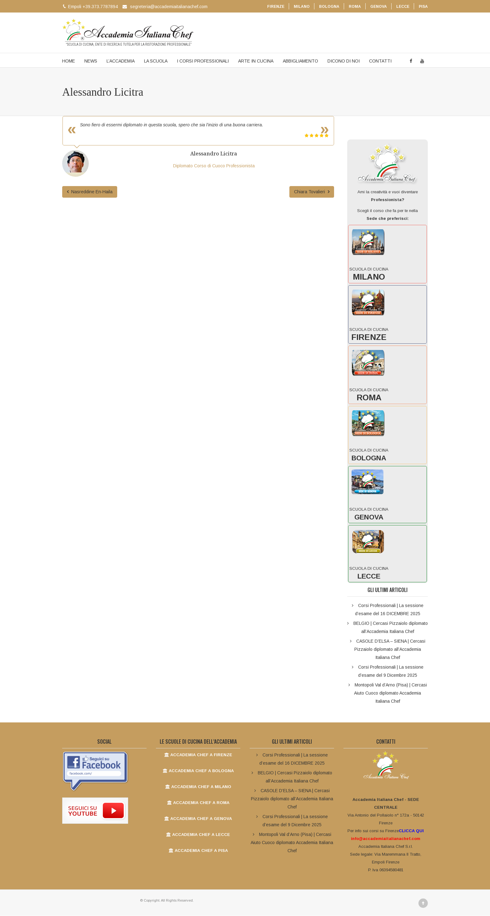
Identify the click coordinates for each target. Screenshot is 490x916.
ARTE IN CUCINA (255, 61)
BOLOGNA (329, 6)
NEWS (90, 61)
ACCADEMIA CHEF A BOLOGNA (198, 771)
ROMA (355, 6)
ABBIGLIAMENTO (300, 61)
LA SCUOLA (156, 61)
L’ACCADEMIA (121, 61)
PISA (423, 6)
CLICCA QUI (411, 831)
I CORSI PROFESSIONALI (203, 61)
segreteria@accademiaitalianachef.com (169, 6)
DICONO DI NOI (344, 61)
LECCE (402, 6)
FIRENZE (275, 6)
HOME (68, 61)
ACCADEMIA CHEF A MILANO (198, 787)
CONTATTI (380, 61)
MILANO (302, 6)
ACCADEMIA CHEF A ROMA (198, 803)
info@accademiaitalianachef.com (385, 839)
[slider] (316, 135)
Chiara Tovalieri (311, 192)
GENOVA (378, 6)
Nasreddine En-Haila (89, 192)
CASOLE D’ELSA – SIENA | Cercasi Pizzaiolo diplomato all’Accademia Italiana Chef (389, 649)
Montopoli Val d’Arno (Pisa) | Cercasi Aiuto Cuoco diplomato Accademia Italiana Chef (390, 693)
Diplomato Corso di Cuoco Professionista (214, 166)
